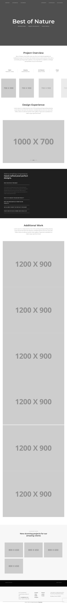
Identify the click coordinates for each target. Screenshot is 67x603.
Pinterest (43, 592)
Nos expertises (23, 2)
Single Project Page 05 (56, 583)
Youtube (42, 595)
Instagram (36, 597)
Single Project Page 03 (10, 583)
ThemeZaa (40, 602)
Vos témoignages (52, 2)
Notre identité (43, 2)
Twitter (35, 594)
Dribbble (35, 595)
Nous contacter (60, 2)
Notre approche (15, 2)
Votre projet (7, 2)
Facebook (36, 592)
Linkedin (42, 594)
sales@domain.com (24, 597)
